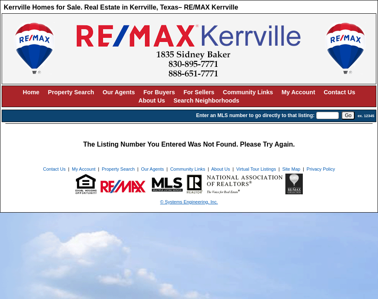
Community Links (248, 92)
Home (31, 92)
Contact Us (339, 92)
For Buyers (159, 92)
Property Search (71, 92)
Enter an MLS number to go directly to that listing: (255, 115)
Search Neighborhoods (206, 100)
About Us (151, 100)
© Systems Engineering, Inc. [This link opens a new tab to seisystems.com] (189, 201)
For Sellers (199, 92)
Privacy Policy (321, 169)
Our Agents (119, 92)
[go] (348, 115)
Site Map (291, 169)
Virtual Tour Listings (256, 169)
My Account (298, 92)
